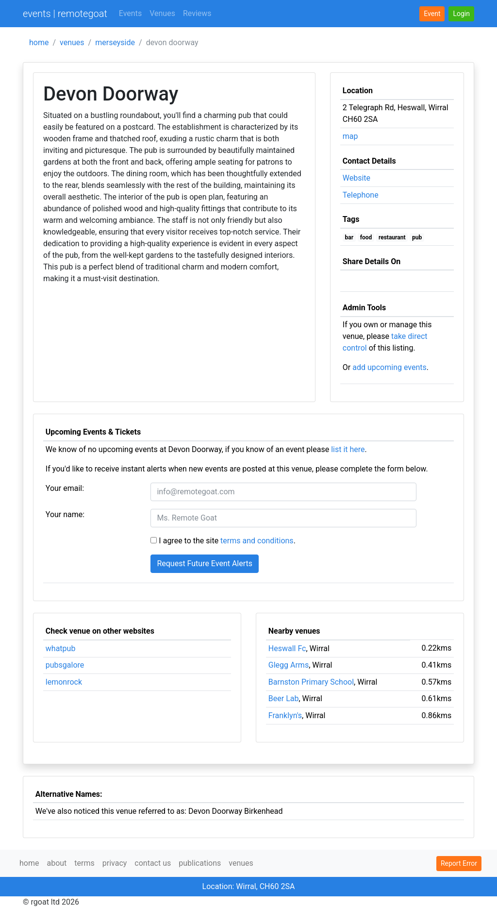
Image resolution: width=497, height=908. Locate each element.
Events (130, 13)
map (350, 136)
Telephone (361, 195)
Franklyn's (285, 715)
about (56, 863)
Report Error (459, 863)
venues (72, 42)
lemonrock (64, 682)
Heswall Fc (287, 648)
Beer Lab (283, 698)
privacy (114, 863)
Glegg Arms (288, 665)
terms (84, 863)
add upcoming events (389, 367)
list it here (347, 449)
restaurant (392, 237)
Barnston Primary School (311, 682)
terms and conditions (257, 540)
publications (200, 863)
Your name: (65, 514)
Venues (162, 13)
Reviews (197, 13)
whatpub (61, 648)
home (39, 42)
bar (349, 237)
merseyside (115, 42)
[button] (461, 13)
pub (417, 237)
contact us (152, 863)
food (366, 237)
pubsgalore (65, 665)
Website (356, 178)
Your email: (65, 488)
